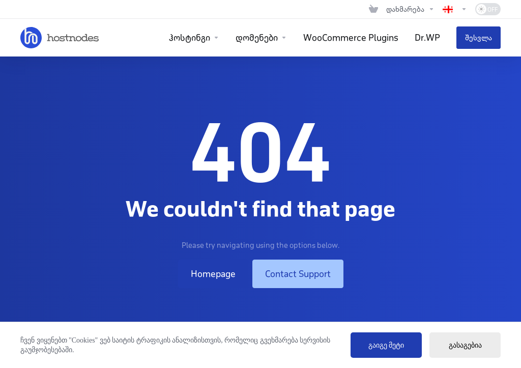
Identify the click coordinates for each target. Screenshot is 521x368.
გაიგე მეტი (386, 345)
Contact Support (298, 273)
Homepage (213, 273)
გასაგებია (465, 345)
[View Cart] (373, 9)
